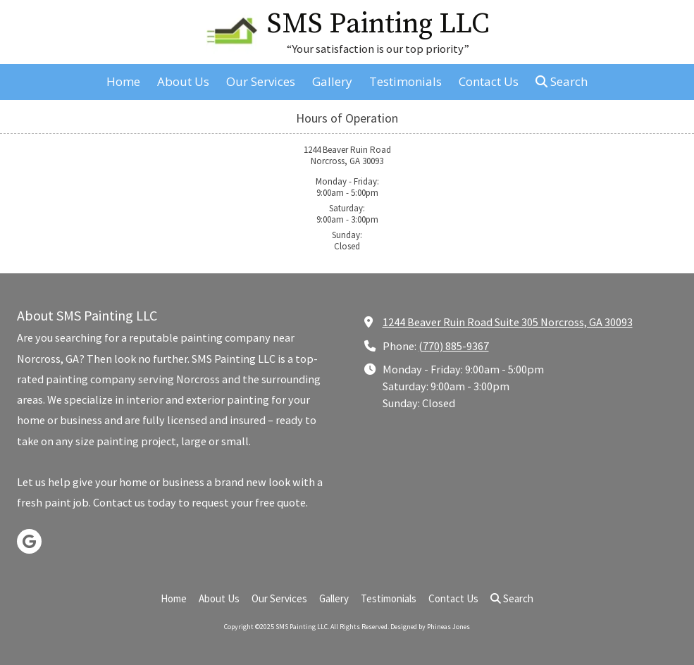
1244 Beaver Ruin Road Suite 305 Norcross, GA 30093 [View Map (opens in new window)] (508, 322)
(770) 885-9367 (454, 346)
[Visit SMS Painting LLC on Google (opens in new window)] (29, 541)
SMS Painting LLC (378, 24)
